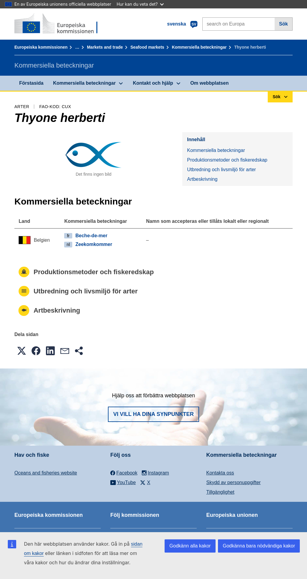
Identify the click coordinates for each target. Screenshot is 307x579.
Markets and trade (105, 47)
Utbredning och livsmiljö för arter (221, 169)
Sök (283, 23)
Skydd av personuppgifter (233, 482)
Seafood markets (147, 47)
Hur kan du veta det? (140, 4)
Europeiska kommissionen (40, 47)
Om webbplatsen (209, 83)
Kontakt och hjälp (153, 83)
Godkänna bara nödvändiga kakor (259, 545)
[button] (22, 351)
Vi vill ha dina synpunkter (153, 414)
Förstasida (31, 83)
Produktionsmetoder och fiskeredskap (227, 159)
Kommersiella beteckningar (199, 47)
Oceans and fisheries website (45, 472)
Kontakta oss (220, 472)
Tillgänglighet (220, 492)
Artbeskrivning (202, 179)
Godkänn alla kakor (190, 545)
